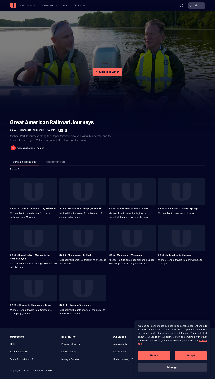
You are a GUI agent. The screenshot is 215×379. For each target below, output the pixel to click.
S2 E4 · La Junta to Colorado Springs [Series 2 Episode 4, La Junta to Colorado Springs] (178, 208)
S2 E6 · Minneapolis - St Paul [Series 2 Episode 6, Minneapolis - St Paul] (75, 255)
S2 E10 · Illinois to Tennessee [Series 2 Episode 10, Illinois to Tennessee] (75, 305)
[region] (172, 348)
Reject (154, 355)
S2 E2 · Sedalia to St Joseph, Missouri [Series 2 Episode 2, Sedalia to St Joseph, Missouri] (80, 208)
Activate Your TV (19, 351)
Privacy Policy (68, 344)
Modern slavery (121, 359)
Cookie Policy (68, 351)
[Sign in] (196, 5)
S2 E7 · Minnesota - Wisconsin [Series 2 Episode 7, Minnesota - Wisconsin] (125, 255)
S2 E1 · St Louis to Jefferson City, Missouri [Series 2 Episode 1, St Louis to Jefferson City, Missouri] (33, 208)
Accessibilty (119, 351)
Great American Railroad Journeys (52, 122)
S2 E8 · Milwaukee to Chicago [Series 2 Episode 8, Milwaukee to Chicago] (174, 255)
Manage (172, 367)
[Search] (181, 5)
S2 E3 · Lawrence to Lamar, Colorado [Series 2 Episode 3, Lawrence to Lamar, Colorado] (129, 208)
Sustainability (120, 344)
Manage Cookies (70, 359)
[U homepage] (13, 5)
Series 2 (14, 169)
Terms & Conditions (20, 359)
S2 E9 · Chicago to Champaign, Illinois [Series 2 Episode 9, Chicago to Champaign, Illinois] (31, 305)
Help (12, 344)
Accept (190, 355)
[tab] (54, 162)
